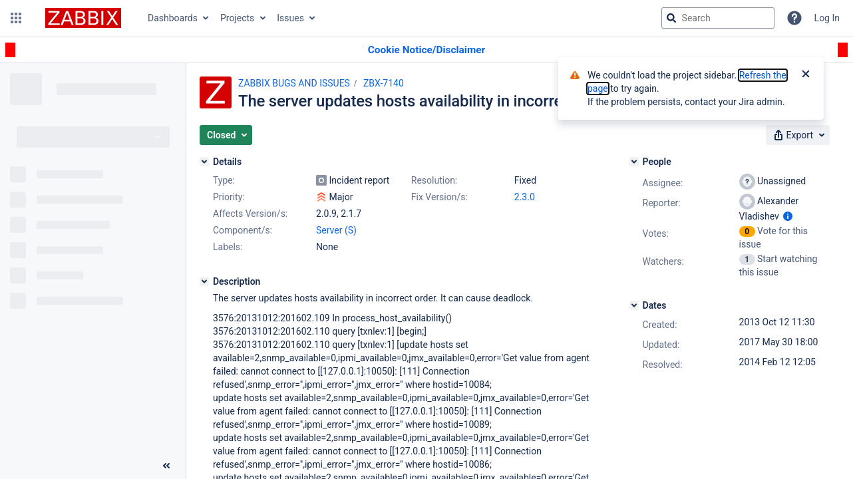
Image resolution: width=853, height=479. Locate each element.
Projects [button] (237, 18)
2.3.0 (524, 197)
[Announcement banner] (426, 50)
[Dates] (634, 305)
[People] (634, 161)
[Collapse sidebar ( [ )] (166, 466)
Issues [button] (290, 18)
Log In (827, 18)
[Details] (204, 161)
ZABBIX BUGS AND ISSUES (294, 83)
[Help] (794, 18)
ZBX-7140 (383, 83)
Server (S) (336, 230)
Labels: (227, 246)
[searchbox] (717, 18)
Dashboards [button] (173, 18)
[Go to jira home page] (83, 18)
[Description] (204, 281)
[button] (16, 18)
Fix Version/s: (439, 197)
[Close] (805, 75)
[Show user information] (787, 216)
